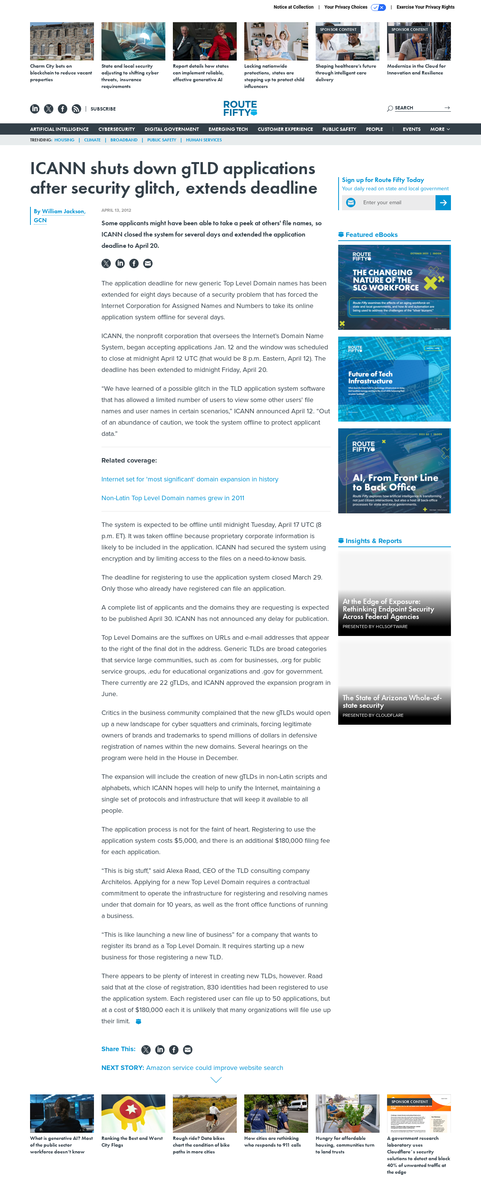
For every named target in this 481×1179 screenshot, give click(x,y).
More (440, 129)
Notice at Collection (293, 7)
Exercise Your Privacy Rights (426, 7)
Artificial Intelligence (59, 129)
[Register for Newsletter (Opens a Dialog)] (443, 202)
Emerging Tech (228, 129)
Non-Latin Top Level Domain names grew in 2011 (172, 498)
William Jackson (63, 211)
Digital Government (172, 129)
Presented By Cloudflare (373, 715)
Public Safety (339, 129)
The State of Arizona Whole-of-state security (392, 701)
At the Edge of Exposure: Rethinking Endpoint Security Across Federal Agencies (388, 608)
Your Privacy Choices (355, 7)
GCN (40, 220)
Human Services (204, 140)
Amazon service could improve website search (214, 1068)
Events (411, 129)
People (374, 129)
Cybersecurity (116, 129)
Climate (92, 140)
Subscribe (103, 108)
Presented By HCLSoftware (375, 626)
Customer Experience (285, 129)
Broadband (124, 140)
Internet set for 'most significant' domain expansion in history (189, 479)
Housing (64, 140)
